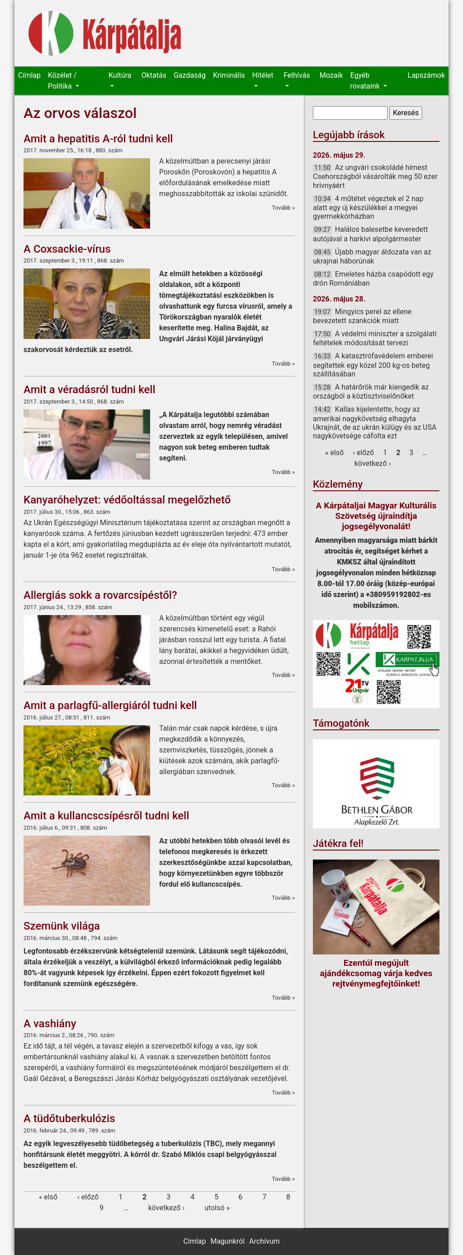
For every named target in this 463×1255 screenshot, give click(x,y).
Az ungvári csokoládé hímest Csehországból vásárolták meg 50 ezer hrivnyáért (375, 176)
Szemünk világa (62, 926)
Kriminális (229, 75)
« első (48, 1197)
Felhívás (296, 75)
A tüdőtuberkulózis (69, 1118)
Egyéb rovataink (365, 80)
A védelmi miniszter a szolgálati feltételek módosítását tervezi (375, 338)
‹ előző (88, 1197)
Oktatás (154, 75)
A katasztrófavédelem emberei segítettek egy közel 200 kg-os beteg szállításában (373, 365)
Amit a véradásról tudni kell (90, 389)
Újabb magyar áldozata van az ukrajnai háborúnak (372, 256)
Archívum (264, 1241)
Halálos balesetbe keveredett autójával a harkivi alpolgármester (370, 234)
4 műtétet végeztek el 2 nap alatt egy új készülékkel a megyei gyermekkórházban (368, 207)
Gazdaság (190, 75)
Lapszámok (426, 75)
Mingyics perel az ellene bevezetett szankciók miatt (362, 316)
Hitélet (263, 75)
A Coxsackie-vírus (67, 249)
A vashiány (50, 1023)
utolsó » (217, 1207)
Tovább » (283, 207)
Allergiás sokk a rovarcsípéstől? (100, 595)
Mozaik (331, 75)
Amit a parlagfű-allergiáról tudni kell (110, 705)
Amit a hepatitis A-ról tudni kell (98, 138)
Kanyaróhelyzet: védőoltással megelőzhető (127, 500)
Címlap (29, 75)
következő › (166, 1207)
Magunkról (227, 1241)
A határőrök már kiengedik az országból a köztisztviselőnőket (371, 391)
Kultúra (120, 75)
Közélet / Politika (62, 80)
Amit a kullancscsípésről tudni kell (106, 815)
